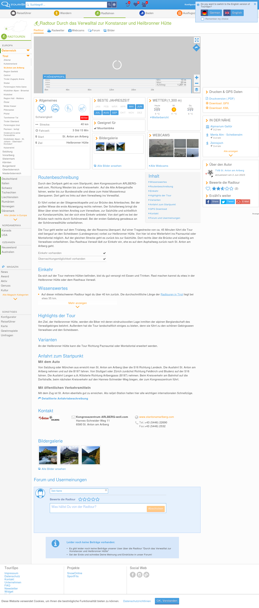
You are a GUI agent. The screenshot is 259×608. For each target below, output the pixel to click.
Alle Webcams (159, 166)
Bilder (111, 30)
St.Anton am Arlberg (14, 68)
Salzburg (8, 151)
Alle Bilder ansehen (109, 166)
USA (4, 235)
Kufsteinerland (10, 64)
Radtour (39, 30)
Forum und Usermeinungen (165, 218)
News (4, 272)
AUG (106, 112)
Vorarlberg (8, 155)
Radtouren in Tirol (172, 294)
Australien (8, 252)
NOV (131, 112)
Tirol (5, 56)
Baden (149, 13)
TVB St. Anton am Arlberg (229, 170)
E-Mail (245, 201)
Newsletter (11, 588)
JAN (97, 106)
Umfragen (7, 335)
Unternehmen (12, 582)
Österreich (9, 50)
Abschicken (155, 508)
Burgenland (9, 166)
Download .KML (219, 108)
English (237, 13)
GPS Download (158, 209)
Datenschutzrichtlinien (137, 601)
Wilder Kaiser (10, 106)
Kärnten (7, 162)
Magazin (12, 267)
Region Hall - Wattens (14, 98)
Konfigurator (8, 317)
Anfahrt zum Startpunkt (163, 204)
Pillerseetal (9, 110)
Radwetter (58, 30)
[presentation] (77, 524)
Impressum (11, 573)
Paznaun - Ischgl (11, 129)
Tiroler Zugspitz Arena (14, 79)
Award (5, 276)
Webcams (78, 30)
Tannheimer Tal (11, 118)
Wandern (65, 13)
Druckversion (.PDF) (222, 98)
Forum (96, 30)
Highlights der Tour (160, 195)
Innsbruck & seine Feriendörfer (12, 134)
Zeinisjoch (216, 144)
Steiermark (9, 159)
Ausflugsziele (191, 13)
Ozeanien (8, 242)
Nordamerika (11, 225)
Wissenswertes (158, 182)
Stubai (7, 83)
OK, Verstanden (167, 601)
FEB (106, 106)
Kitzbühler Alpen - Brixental (16, 91)
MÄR (114, 106)
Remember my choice (216, 19)
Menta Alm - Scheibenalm (226, 136)
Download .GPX (219, 103)
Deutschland (9, 179)
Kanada (6, 230)
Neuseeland (9, 247)
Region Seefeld (11, 72)
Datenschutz (12, 576)
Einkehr (154, 191)
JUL (98, 112)
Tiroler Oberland (11, 121)
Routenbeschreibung (161, 186)
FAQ (7, 585)
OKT (123, 112)
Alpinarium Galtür (221, 128)
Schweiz (7, 188)
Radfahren (107, 13)
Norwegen (8, 206)
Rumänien (8, 201)
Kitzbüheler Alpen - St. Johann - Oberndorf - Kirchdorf (14, 141)
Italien (5, 183)
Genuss (5, 285)
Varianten (155, 200)
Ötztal (6, 102)
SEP (114, 112)
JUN (139, 106)
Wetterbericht (160, 117)
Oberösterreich (11, 169)
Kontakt (154, 213)
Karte (4, 326)
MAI (131, 106)
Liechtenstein (10, 197)
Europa (7, 45)
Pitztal (7, 114)
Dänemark (8, 211)
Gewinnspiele (9, 331)
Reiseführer (23, 13)
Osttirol (7, 75)
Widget (8, 591)
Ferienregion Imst (12, 125)
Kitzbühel (8, 95)
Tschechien (9, 192)
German (215, 13)
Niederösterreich (12, 173)
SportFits (73, 576)
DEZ (139, 112)
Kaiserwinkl (9, 148)
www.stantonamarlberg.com (156, 417)
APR (123, 106)
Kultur (4, 290)
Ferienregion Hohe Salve (15, 87)
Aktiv (4, 281)
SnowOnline (74, 573)
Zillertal (7, 60)
